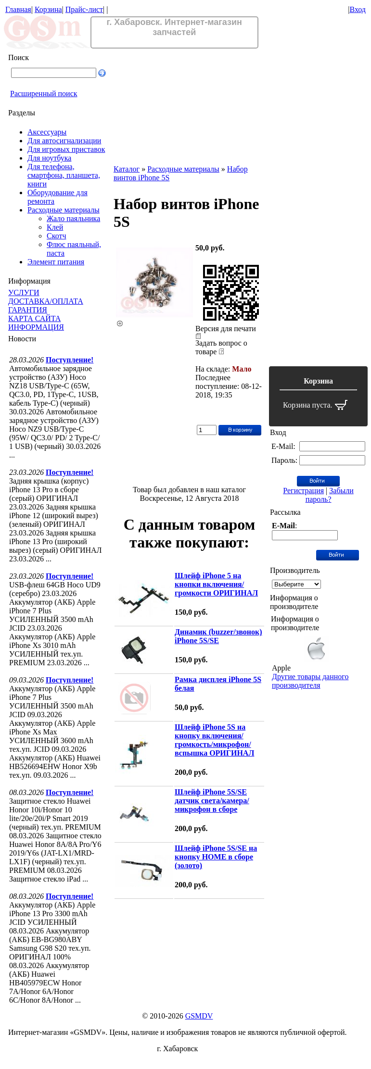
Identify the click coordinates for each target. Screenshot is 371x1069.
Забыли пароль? (330, 494)
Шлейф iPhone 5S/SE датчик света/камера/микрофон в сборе (212, 800)
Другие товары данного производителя (310, 680)
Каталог (127, 169)
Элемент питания (55, 262)
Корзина (48, 9)
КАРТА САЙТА (34, 318)
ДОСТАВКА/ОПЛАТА (45, 301)
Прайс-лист (84, 9)
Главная (18, 9)
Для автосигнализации (64, 141)
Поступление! (69, 360)
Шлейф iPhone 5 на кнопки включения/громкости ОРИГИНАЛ (216, 584)
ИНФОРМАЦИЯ (36, 327)
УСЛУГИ (23, 292)
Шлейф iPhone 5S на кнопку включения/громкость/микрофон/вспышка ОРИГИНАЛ (214, 740)
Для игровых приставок (66, 149)
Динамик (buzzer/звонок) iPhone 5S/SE (218, 636)
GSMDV (199, 1016)
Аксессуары (46, 132)
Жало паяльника (73, 218)
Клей (55, 227)
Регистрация (303, 490)
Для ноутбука (49, 158)
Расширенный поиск (43, 93)
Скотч (56, 236)
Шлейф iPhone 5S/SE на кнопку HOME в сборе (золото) (216, 857)
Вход (357, 9)
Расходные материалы (63, 210)
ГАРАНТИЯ (27, 310)
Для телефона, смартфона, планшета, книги (63, 175)
